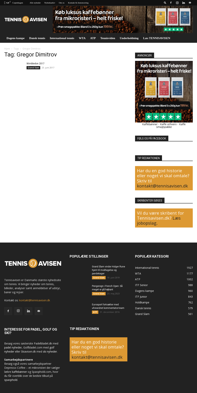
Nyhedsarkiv (49, 3)
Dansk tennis (37, 38)
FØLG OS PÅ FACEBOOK (151, 138)
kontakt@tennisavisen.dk (162, 186)
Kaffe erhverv (168, 124)
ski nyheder (50, 351)
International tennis (62, 38)
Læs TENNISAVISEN (156, 38)
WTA (82, 38)
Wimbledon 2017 (35, 63)
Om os (61, 3)
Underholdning (129, 38)
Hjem (7, 48)
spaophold (10, 380)
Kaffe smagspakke (171, 125)
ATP (93, 38)
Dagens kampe (16, 38)
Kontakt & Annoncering (78, 3)
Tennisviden (107, 38)
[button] (165, 2)
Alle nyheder (35, 3)
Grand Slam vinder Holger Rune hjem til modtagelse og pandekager (108, 270)
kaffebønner (19, 372)
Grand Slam (33, 67)
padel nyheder (13, 347)
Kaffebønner (150, 124)
